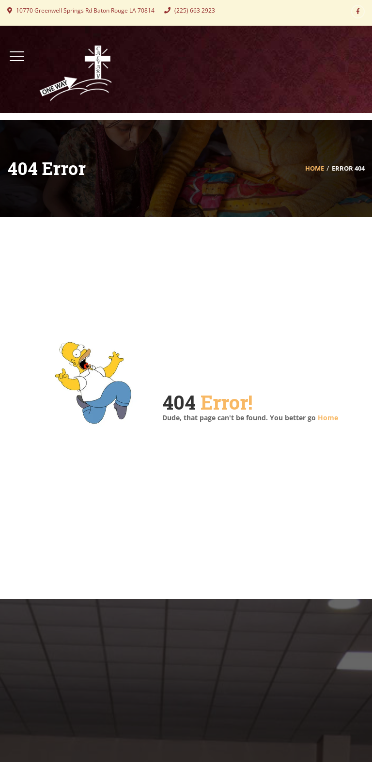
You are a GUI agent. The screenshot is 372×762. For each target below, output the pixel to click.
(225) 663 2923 (189, 10)
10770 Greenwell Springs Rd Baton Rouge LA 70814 (81, 10)
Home (314, 168)
